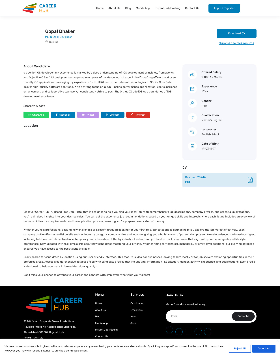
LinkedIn (112, 114)
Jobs (133, 323)
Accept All (264, 348)
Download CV (236, 33)
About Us (114, 8)
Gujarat (53, 42)
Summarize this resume (236, 43)
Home (100, 8)
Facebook (63, 114)
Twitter (88, 114)
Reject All (240, 348)
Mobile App (143, 8)
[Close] (277, 341)
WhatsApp (36, 114)
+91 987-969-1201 (33, 337)
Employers (136, 310)
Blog (128, 8)
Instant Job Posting (167, 8)
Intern (133, 316)
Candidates (136, 303)
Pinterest (138, 114)
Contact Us (192, 8)
